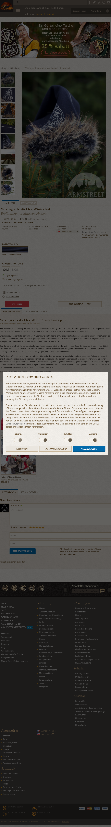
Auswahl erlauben (56, 448)
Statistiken (68, 434)
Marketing (93, 434)
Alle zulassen (89, 448)
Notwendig (18, 434)
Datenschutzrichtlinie (16, 423)
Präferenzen (43, 434)
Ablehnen (22, 448)
